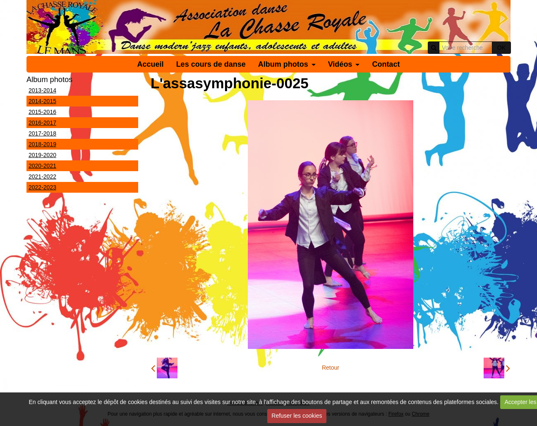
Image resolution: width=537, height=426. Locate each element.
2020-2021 (42, 165)
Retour (330, 367)
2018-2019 (42, 144)
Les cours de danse (211, 64)
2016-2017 (42, 122)
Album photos (283, 64)
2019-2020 (42, 155)
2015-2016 (42, 112)
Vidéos (340, 64)
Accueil (150, 64)
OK (501, 47)
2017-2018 (42, 133)
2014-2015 (42, 101)
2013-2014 (42, 90)
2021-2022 (42, 176)
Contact (386, 64)
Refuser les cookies (296, 415)
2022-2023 (42, 187)
